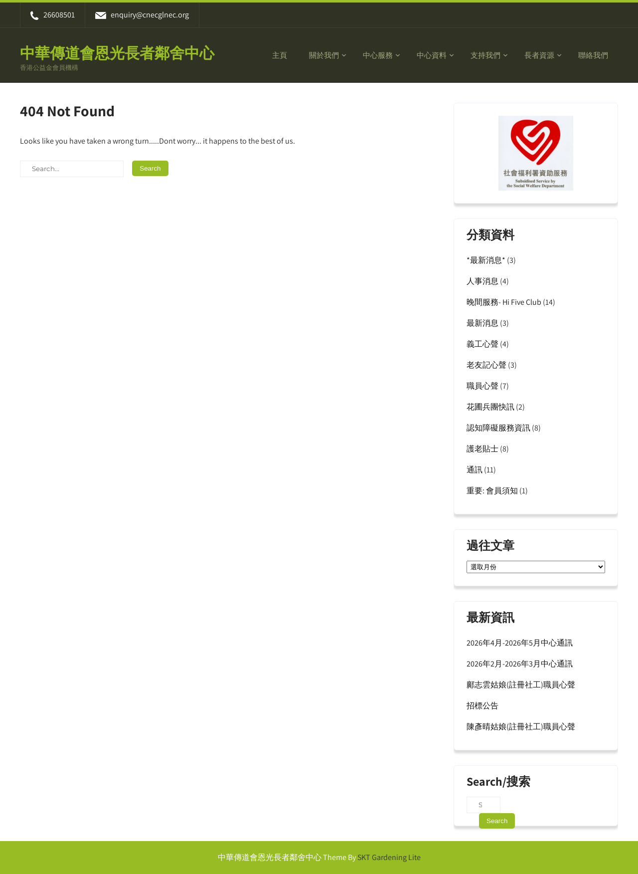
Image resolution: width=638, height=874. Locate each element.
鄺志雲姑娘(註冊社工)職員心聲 (521, 684)
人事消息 (482, 281)
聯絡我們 (593, 55)
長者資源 (539, 55)
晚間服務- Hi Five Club (504, 302)
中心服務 (378, 55)
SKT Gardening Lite (389, 857)
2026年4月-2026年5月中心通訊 (520, 643)
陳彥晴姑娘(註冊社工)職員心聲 (521, 726)
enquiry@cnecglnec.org (142, 14)
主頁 (279, 55)
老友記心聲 (486, 365)
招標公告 (482, 705)
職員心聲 (482, 386)
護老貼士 (482, 448)
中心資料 (432, 55)
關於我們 (324, 55)
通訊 (474, 469)
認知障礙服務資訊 (498, 428)
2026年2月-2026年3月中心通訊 (520, 663)
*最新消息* (486, 260)
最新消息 (482, 323)
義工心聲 (482, 344)
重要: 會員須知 (492, 490)
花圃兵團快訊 (490, 407)
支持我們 (485, 55)
